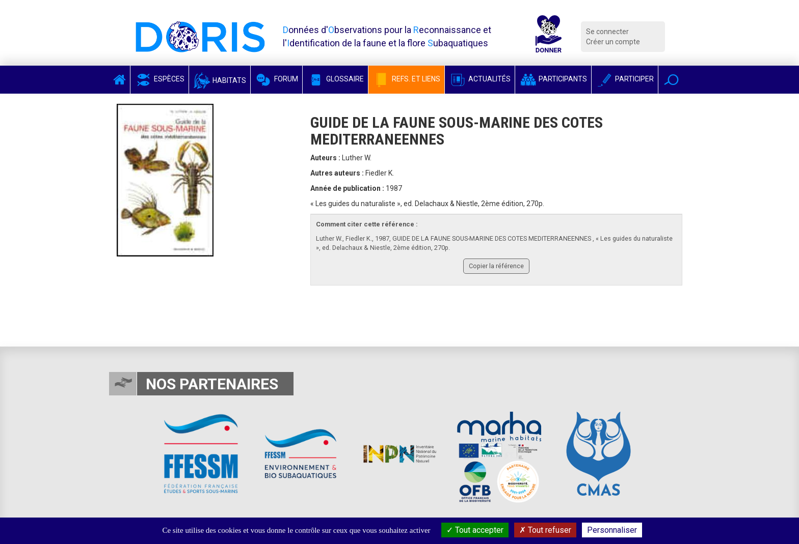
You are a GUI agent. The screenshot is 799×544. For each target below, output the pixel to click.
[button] (671, 80)
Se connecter (607, 31)
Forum (276, 79)
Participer (625, 79)
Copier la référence (496, 266)
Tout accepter (474, 530)
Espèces (159, 79)
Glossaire (335, 79)
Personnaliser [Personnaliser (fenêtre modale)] (612, 530)
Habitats (219, 80)
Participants (553, 79)
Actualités (480, 79)
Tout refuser (545, 530)
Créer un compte (613, 42)
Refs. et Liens (406, 79)
